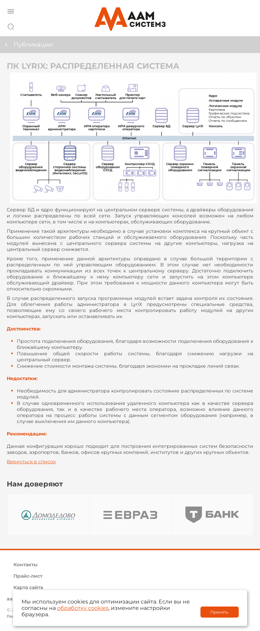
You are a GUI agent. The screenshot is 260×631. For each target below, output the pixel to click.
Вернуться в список (31, 462)
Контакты (25, 565)
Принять (219, 612)
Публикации (33, 44)
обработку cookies (83, 608)
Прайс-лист (27, 576)
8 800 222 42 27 (246, 25)
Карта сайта (28, 587)
